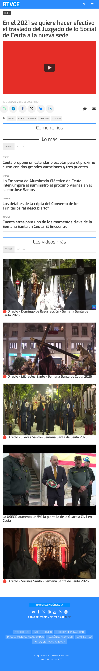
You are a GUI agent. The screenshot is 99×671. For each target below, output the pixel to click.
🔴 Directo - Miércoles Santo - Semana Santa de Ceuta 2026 (47, 376)
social (11, 118)
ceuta (21, 118)
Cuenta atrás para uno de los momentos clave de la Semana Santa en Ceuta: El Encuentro (47, 224)
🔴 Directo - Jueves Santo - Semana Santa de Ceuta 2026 (45, 437)
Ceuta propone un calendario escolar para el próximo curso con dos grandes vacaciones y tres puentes (49, 164)
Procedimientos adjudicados (25, 636)
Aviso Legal (22, 632)
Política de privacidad (70, 632)
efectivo (57, 118)
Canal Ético (84, 636)
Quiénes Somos (43, 632)
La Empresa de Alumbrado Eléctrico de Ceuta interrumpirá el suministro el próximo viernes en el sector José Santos (47, 185)
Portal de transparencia (49, 641)
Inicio (67, 617)
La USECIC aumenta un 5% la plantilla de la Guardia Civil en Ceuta (47, 519)
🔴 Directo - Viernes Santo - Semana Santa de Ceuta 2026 (46, 581)
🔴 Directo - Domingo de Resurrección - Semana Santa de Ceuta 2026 (45, 313)
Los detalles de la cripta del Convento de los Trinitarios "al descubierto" (41, 206)
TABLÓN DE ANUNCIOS (60, 636)
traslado (44, 118)
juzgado (32, 118)
